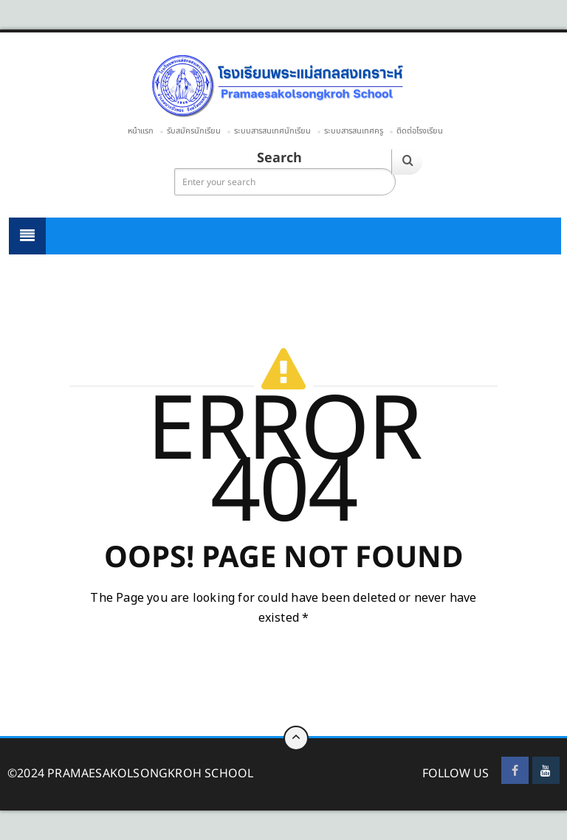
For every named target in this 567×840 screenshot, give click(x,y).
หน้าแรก (141, 131)
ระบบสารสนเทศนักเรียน (272, 131)
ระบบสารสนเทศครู (353, 131)
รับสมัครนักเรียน (194, 131)
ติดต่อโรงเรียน (419, 131)
